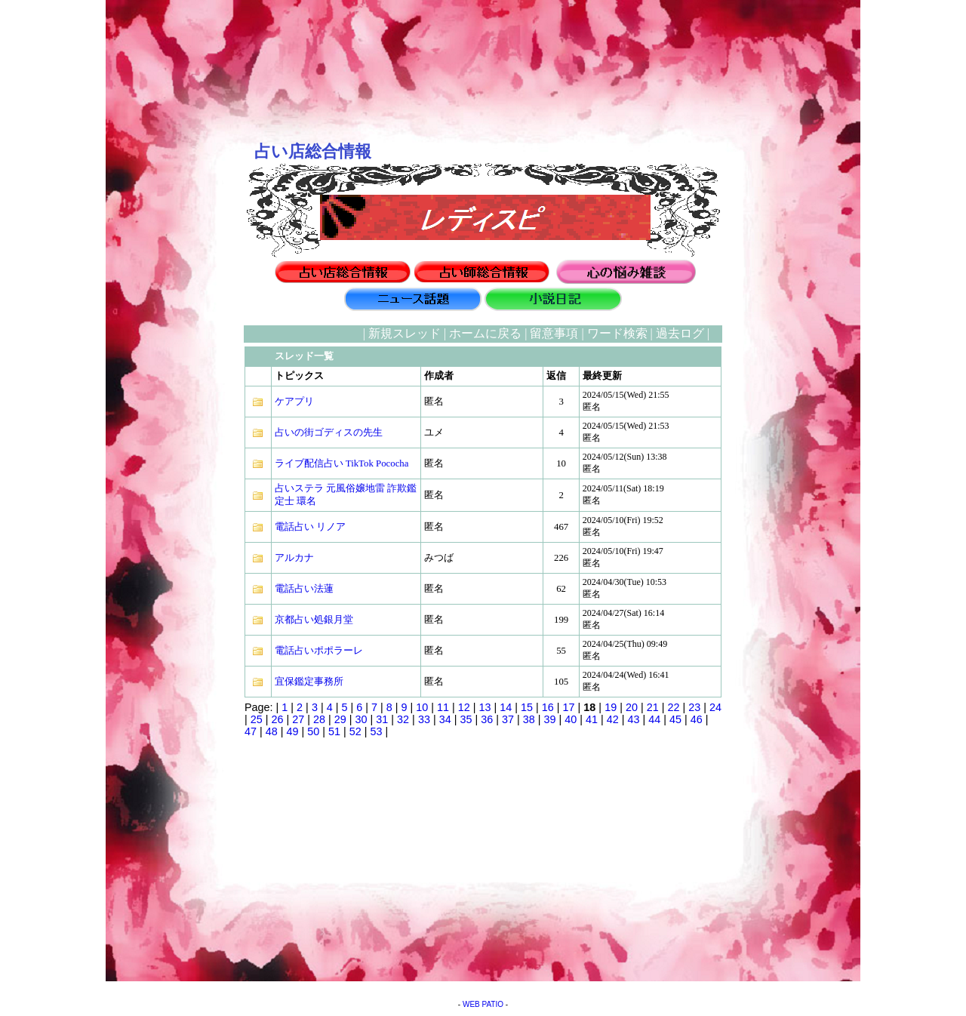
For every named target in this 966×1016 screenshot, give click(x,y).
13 (485, 707)
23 (694, 707)
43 (634, 719)
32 (403, 719)
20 (632, 707)
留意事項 (554, 333)
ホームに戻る (485, 333)
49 (293, 731)
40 (571, 719)
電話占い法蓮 (304, 588)
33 (424, 719)
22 (673, 707)
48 (272, 731)
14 (506, 707)
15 (527, 707)
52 (355, 731)
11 (443, 707)
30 (361, 719)
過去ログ (680, 333)
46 (697, 719)
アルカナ (294, 558)
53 (377, 731)
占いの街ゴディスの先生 (329, 432)
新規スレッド (404, 333)
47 (251, 731)
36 (487, 719)
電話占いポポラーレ (319, 650)
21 (653, 707)
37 (508, 719)
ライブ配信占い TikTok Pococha (342, 463)
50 (313, 731)
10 (422, 707)
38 (529, 719)
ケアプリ (294, 401)
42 (613, 719)
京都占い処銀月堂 (314, 619)
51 (334, 731)
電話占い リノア (310, 527)
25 (257, 719)
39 (549, 719)
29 (340, 719)
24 (715, 707)
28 (319, 719)
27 (298, 719)
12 (464, 707)
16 (548, 707)
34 (445, 719)
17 (569, 707)
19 (611, 707)
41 (592, 719)
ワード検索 (617, 333)
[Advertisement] (169, 551)
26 (278, 719)
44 (654, 719)
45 (675, 719)
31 (382, 719)
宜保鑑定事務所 (309, 681)
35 (466, 719)
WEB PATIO (483, 1004)
